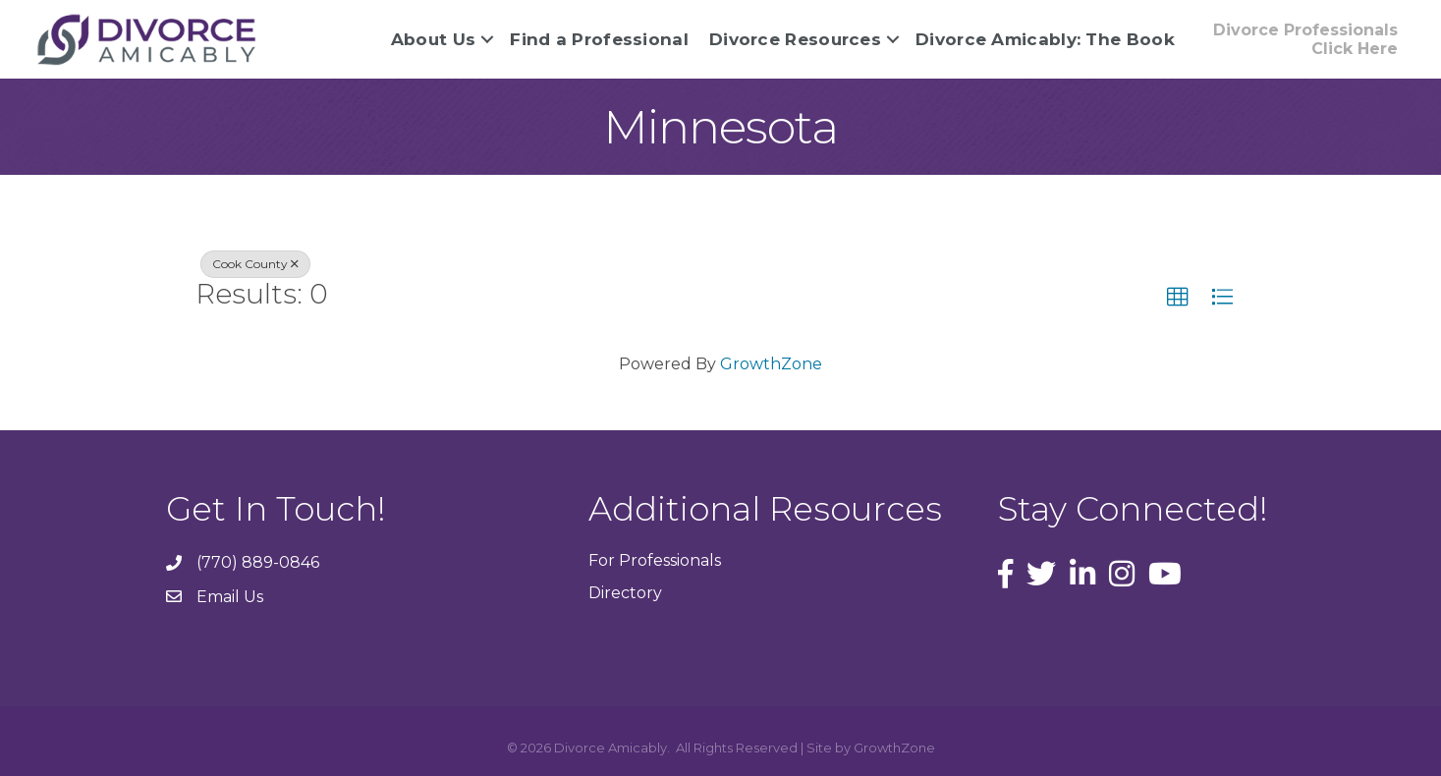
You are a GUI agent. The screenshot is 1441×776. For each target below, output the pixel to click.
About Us (433, 39)
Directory (625, 592)
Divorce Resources (795, 39)
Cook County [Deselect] (255, 263)
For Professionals (654, 560)
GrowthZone (771, 364)
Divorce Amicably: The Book (1045, 39)
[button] (1305, 39)
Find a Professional (599, 39)
